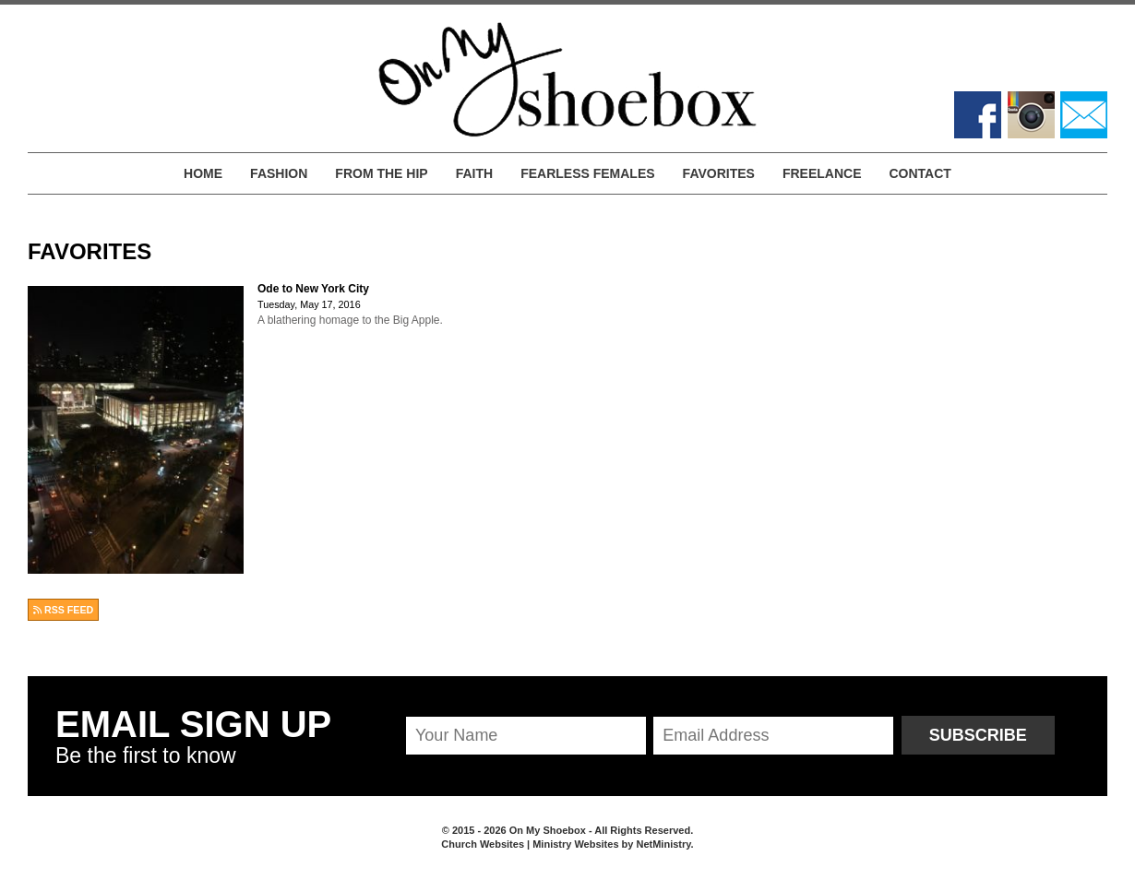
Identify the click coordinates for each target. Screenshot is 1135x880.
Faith (474, 173)
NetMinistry (663, 844)
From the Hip (381, 173)
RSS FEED (63, 609)
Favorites (719, 173)
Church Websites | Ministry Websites (531, 844)
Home (203, 173)
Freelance (822, 173)
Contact (919, 173)
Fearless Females (587, 173)
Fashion (278, 173)
